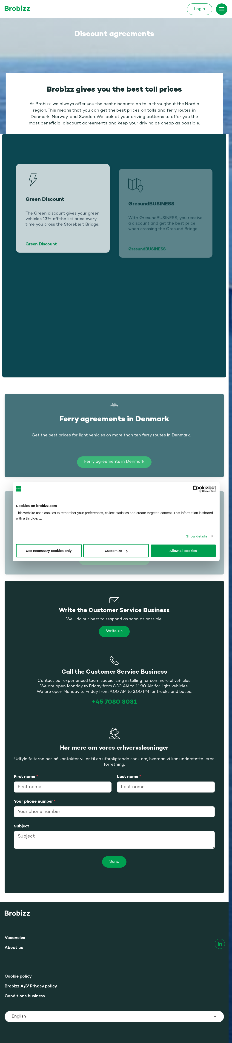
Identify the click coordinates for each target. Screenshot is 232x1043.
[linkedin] (220, 944)
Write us (114, 632)
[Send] (114, 862)
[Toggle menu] (221, 9)
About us (14, 948)
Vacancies (15, 938)
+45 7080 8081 (114, 702)
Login (199, 9)
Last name (129, 777)
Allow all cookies (183, 551)
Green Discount (41, 250)
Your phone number (34, 801)
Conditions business (25, 996)
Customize (116, 551)
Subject (21, 826)
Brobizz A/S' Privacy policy (31, 986)
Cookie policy (18, 976)
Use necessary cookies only (49, 551)
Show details (196, 536)
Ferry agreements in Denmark (114, 468)
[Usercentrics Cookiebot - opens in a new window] (196, 488)
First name (26, 777)
